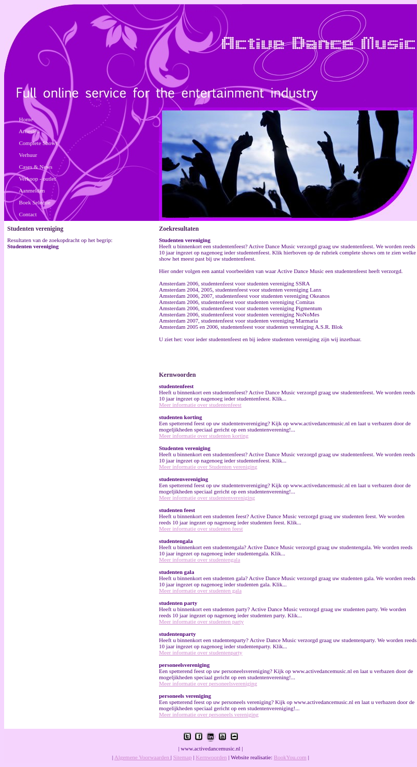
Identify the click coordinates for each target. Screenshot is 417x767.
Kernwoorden (211, 757)
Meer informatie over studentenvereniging (207, 497)
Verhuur (28, 155)
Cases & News (36, 167)
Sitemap (182, 757)
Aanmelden (32, 190)
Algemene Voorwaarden (142, 757)
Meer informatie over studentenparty (201, 652)
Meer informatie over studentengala (199, 559)
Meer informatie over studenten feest (201, 528)
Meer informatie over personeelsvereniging (208, 683)
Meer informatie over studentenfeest (200, 405)
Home (26, 119)
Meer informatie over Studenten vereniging (208, 467)
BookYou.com (290, 757)
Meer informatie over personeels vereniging (209, 714)
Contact (28, 214)
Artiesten (29, 131)
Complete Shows (38, 143)
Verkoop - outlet (37, 178)
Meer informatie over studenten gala (200, 590)
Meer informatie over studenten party (201, 621)
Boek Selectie (35, 202)
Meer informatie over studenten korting (204, 436)
